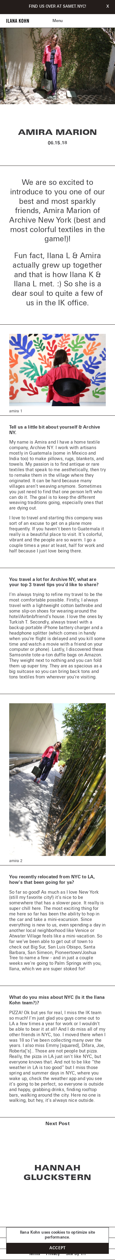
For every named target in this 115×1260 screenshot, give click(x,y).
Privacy (53, 1254)
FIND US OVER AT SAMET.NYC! (57, 7)
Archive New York (40, 220)
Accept (57, 1248)
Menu (57, 21)
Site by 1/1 (76, 1254)
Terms (34, 1254)
